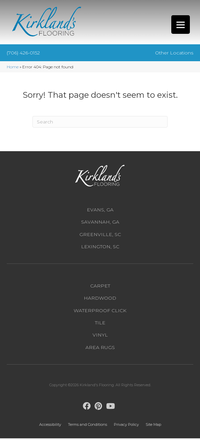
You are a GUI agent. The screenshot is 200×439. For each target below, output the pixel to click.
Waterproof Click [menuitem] (100, 311)
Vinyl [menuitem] (100, 335)
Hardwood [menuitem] (100, 299)
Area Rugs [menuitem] (100, 348)
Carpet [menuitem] (100, 286)
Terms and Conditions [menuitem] (87, 425)
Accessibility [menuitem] (50, 424)
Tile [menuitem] (100, 323)
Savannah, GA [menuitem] (100, 223)
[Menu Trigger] (180, 24)
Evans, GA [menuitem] (100, 210)
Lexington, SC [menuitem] (100, 247)
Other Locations (174, 53)
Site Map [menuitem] (153, 425)
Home (13, 67)
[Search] (100, 122)
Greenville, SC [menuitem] (100, 235)
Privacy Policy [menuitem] (126, 425)
